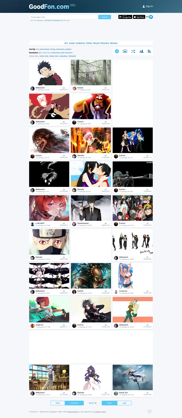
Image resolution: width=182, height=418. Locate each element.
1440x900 (63, 56)
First (58, 403)
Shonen (104, 43)
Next (109, 403)
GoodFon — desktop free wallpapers (44, 412)
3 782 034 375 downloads (52, 20)
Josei (72, 43)
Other (89, 43)
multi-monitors (66, 52)
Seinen (114, 43)
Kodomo (80, 43)
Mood (96, 43)
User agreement (86, 412)
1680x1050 (53, 56)
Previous (74, 403)
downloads (44, 49)
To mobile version (99, 412)
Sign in (148, 6)
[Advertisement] (91, 31)
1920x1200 (43, 56)
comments (60, 49)
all (40, 52)
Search (105, 17)
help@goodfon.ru (73, 412)
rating (52, 49)
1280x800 (72, 56)
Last (124, 403)
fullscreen (56, 52)
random (68, 49)
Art (66, 43)
